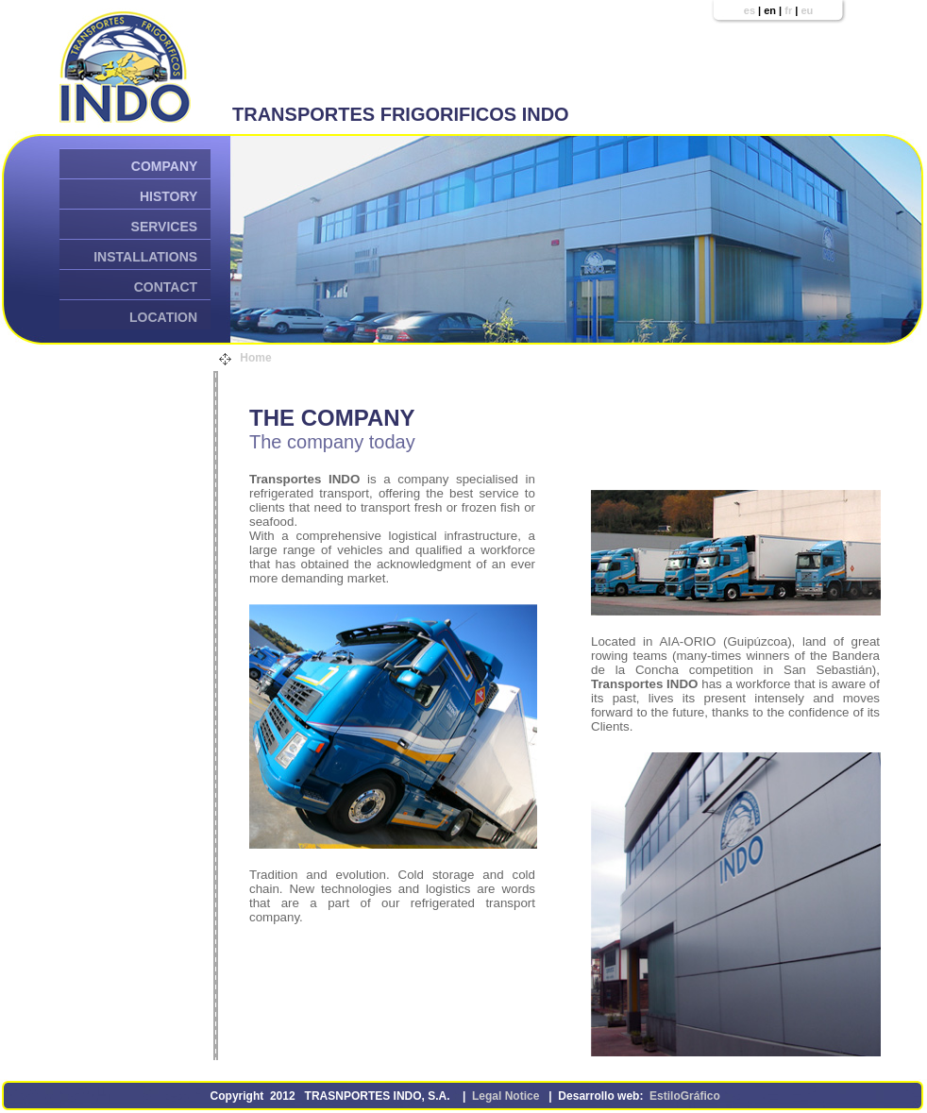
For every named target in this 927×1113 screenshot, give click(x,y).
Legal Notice (506, 1096)
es (749, 10)
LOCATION (163, 317)
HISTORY (168, 196)
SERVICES (164, 226)
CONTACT (165, 287)
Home (256, 357)
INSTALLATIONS (145, 256)
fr (788, 10)
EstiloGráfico (684, 1096)
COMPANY (164, 166)
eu (807, 10)
